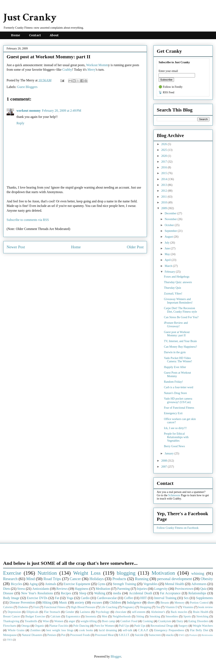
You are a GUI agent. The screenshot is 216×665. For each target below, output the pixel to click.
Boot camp (108, 621)
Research (10, 579)
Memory (179, 602)
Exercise (12, 573)
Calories (8, 607)
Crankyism (164, 621)
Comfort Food (128, 621)
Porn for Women (104, 625)
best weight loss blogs (59, 630)
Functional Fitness (55, 607)
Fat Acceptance (170, 593)
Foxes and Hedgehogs (176, 276)
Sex (186, 598)
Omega (25, 625)
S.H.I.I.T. (124, 635)
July (167, 242)
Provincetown (184, 588)
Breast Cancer (11, 616)
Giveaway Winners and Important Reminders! (178, 301)
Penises (51, 635)
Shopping (145, 607)
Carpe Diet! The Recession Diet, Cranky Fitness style (180, 310)
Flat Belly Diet (199, 630)
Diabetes (23, 607)
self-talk (127, 630)
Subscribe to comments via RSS (28, 220)
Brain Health (200, 611)
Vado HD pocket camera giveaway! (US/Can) (178, 400)
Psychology (102, 611)
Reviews (62, 588)
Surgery (183, 625)
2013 (164, 184)
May (168, 254)
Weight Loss (87, 573)
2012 (164, 190)
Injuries (142, 588)
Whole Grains (16, 630)
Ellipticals (32, 611)
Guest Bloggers (27, 87)
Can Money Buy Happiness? (180, 346)
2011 (164, 196)
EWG (182, 635)
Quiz (203, 588)
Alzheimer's (158, 611)
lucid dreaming (108, 630)
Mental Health (174, 584)
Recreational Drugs (162, 625)
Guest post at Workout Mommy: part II (177, 334)
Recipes (66, 593)
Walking (99, 593)
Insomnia (90, 616)
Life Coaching (108, 607)
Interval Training (165, 598)
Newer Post (16, 247)
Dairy (179, 621)
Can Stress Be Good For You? (181, 317)
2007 (164, 466)
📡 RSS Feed (166, 92)
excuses (97, 602)
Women (58, 621)
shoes (151, 602)
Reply (20, 123)
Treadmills (31, 621)
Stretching (202, 616)
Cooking (148, 621)
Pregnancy (128, 607)
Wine (46, 621)
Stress (21, 588)
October (170, 225)
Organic (39, 625)
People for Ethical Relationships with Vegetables (176, 437)
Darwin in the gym (175, 352)
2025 (164, 149)
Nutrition (47, 573)
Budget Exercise (35, 616)
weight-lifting (88, 621)
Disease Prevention (22, 602)
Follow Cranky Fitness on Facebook (178, 527)
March (169, 265)
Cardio (85, 598)
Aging (33, 584)
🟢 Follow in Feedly (170, 86)
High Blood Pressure (83, 607)
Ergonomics (73, 616)
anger (72, 621)
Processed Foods (80, 635)
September (171, 230)
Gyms (101, 584)
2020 (164, 155)
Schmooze (174, 495)
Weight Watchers (203, 625)
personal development (174, 579)
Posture (193, 635)
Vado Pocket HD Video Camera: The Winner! (178, 360)
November (171, 219)
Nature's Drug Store (175, 393)
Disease (8, 593)
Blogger (116, 656)
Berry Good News (174, 446)
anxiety (79, 602)
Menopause (10, 635)
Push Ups (140, 625)
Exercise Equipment (77, 584)
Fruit (36, 607)
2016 (164, 167)
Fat (57, 598)
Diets (6, 588)
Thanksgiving (11, 621)
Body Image (11, 598)
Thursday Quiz (172, 287)
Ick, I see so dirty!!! (175, 428)
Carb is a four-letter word (178, 387)
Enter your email (168, 71)
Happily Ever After (175, 367)
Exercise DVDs (37, 598)
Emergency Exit (173, 413)
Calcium (55, 616)
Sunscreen (155, 635)
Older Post (135, 247)
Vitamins (187, 607)
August (169, 236)
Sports (187, 616)
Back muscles (179, 611)
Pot (63, 635)
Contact (35, 35)
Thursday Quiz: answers (178, 282)
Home (15, 35)
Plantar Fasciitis (58, 625)
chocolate (120, 611)
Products (119, 579)
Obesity (207, 579)
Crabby (67, 69)
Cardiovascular (107, 598)
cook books (86, 630)
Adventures (199, 584)
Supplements (204, 598)
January (169, 453)
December (171, 213)
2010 (164, 202)
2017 (164, 161)
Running (142, 579)
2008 (164, 460)
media (117, 593)
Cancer (75, 579)
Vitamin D (171, 607)
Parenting (123, 588)
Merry (91, 69)
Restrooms (207, 635)
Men (104, 616)
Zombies (35, 630)
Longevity (161, 588)
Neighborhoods (122, 616)
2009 (164, 208)
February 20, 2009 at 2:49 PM (61, 110)
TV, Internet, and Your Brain (180, 341)
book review (205, 607)
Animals (50, 584)
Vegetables (150, 584)
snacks (170, 635)
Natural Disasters (32, 635)
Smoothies (172, 616)
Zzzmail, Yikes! (173, 293)
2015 (164, 173)
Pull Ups (124, 625)
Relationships (197, 593)
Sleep (82, 593)
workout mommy (28, 110)
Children (115, 602)
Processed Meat (104, 635)
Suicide (139, 635)
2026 (164, 144)
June (168, 248)
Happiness (82, 588)
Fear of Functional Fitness (179, 407)
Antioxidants (40, 588)
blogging (126, 573)
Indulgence (134, 602)
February (170, 271)
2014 (164, 179)
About (54, 35)
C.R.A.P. (143, 630)
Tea (158, 607)
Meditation (103, 588)
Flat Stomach (52, 611)
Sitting (140, 616)
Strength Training (124, 584)
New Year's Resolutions (37, 593)
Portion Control (199, 602)
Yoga (69, 598)
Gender (70, 611)
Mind (30, 579)
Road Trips (52, 579)
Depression (14, 611)
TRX (9, 639)
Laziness (85, 611)
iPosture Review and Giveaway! (176, 324)
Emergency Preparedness (169, 630)
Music (63, 602)
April (168, 260)
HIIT (143, 598)
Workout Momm (97, 65)
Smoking (155, 616)
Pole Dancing (81, 625)
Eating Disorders (198, 621)
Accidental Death (140, 593)
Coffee (128, 598)
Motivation (163, 573)
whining (197, 573)
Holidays (96, 579)
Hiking (46, 602)
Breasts (164, 602)
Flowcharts (9, 625)
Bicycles (16, 584)
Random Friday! (173, 381)
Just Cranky (30, 17)
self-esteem (138, 611)
